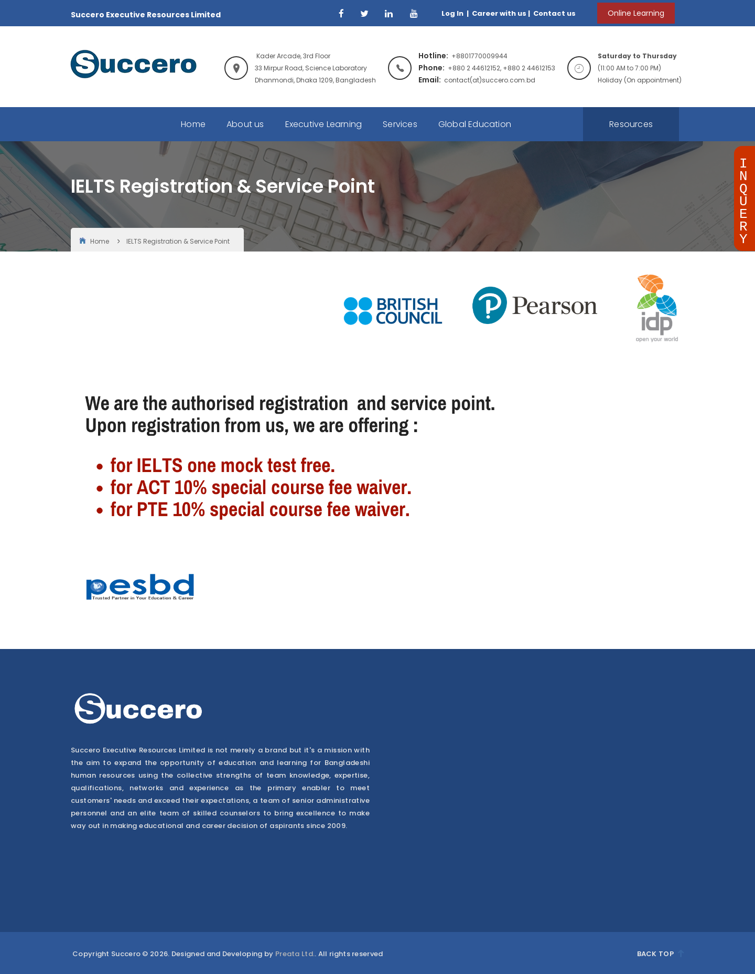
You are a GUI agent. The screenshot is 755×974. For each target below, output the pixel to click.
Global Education (474, 124)
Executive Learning (323, 124)
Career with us (498, 13)
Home (193, 124)
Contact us (554, 13)
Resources (631, 124)
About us (245, 124)
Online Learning (636, 13)
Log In (453, 13)
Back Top (660, 954)
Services (400, 124)
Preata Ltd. (295, 954)
